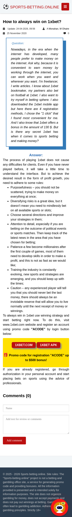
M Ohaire (64, 28)
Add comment (14, 440)
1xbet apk (48, 345)
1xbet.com (24, 345)
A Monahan (52, 28)
